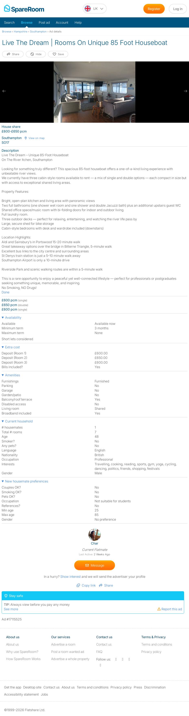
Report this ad (169, 609)
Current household (19, 421)
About (12, 644)
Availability (13, 317)
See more (11, 609)
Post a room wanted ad (67, 652)
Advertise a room (63, 644)
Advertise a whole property (70, 659)
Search (9, 22)
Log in (177, 9)
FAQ (99, 652)
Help (78, 22)
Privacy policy (151, 652)
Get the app (12, 687)
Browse (26, 22)
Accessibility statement (21, 694)
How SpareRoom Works (23, 659)
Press (138, 687)
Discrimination (155, 687)
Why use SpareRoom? (22, 652)
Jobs (44, 694)
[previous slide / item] (4, 91)
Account (62, 22)
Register (154, 9)
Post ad (44, 22)
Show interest (71, 577)
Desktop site (32, 687)
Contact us (104, 644)
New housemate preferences (26, 481)
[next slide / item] (185, 91)
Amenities (12, 375)
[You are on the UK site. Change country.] (95, 8)
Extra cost (12, 347)
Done (5, 292)
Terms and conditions (156, 644)
